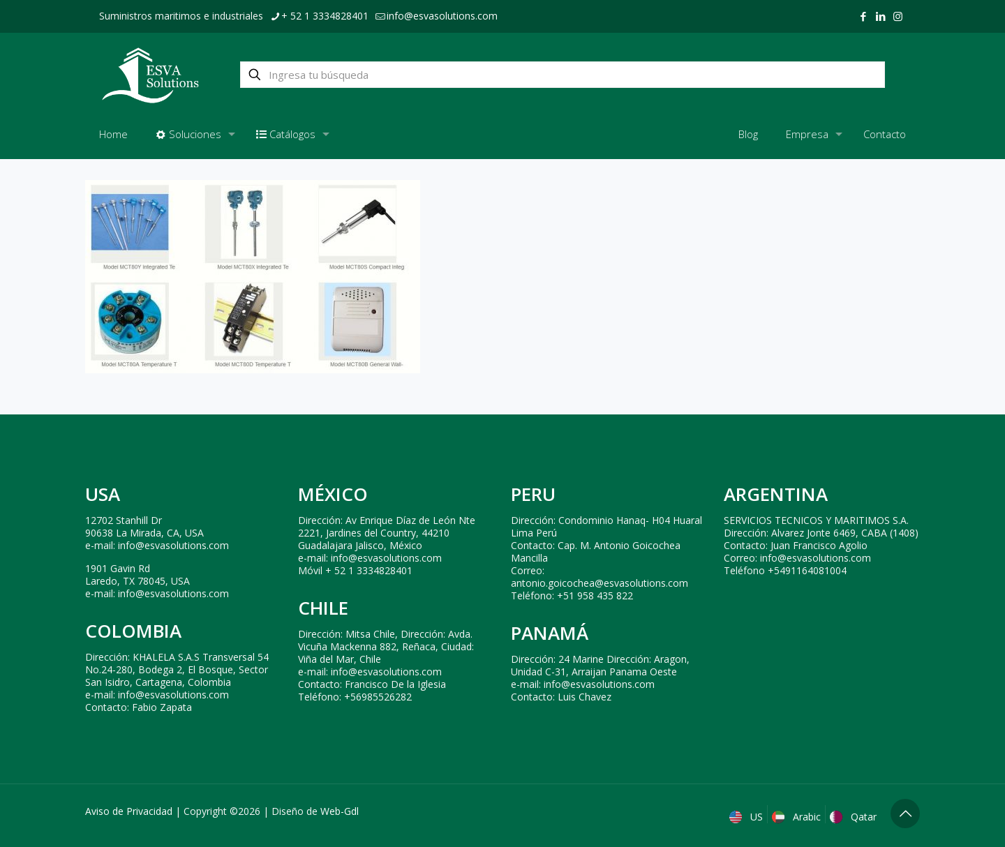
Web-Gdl (339, 811)
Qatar (855, 816)
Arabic (798, 816)
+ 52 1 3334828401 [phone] (324, 15)
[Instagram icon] (898, 16)
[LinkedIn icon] (880, 16)
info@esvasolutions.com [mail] (442, 15)
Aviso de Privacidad (128, 811)
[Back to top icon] (905, 813)
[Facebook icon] (863, 16)
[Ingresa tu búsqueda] (562, 74)
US (747, 816)
